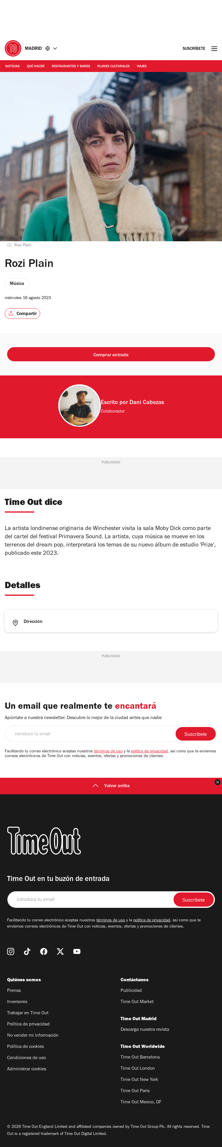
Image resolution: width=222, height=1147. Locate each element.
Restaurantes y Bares (71, 66)
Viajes (142, 66)
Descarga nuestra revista (145, 1030)
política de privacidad (149, 752)
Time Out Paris (135, 1091)
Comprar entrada (111, 355)
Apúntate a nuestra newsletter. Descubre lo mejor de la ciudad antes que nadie (83, 718)
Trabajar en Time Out (27, 1013)
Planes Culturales (113, 66)
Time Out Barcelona (140, 1057)
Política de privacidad (28, 1024)
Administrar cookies (26, 1069)
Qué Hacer (36, 66)
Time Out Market (137, 1002)
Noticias (12, 66)
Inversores (17, 1002)
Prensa (14, 991)
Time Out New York (139, 1080)
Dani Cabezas (146, 403)
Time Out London (138, 1068)
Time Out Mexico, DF (141, 1102)
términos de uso (108, 752)
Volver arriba (111, 786)
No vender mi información (33, 1035)
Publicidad (131, 991)
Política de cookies (25, 1047)
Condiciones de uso (26, 1058)
